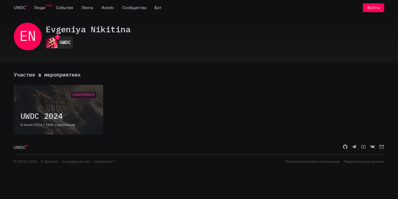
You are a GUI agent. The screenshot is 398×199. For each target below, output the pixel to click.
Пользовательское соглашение (312, 161)
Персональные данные (364, 161)
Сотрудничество (76, 161)
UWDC (20, 7)
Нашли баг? (104, 161)
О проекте (49, 161)
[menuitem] (20, 8)
